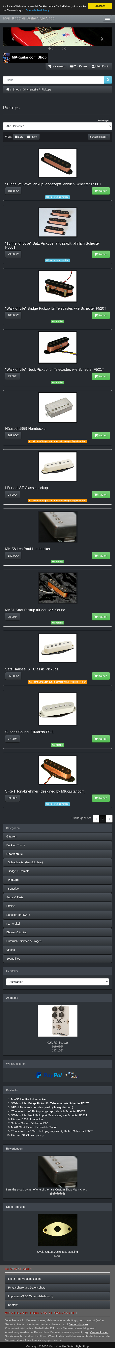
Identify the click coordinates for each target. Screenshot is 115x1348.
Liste (19, 136)
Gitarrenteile (30, 89)
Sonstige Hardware (18, 914)
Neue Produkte (15, 1206)
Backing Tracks (15, 845)
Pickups (46, 89)
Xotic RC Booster (57, 1042)
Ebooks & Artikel (16, 932)
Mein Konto (100, 66)
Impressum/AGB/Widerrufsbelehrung (31, 1296)
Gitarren (11, 836)
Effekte (10, 906)
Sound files (13, 958)
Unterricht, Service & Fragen (24, 941)
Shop (16, 89)
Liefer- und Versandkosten (24, 1278)
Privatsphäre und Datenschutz (26, 1287)
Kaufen (101, 191)
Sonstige (12, 888)
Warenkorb (56, 66)
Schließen (100, 6)
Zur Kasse (78, 66)
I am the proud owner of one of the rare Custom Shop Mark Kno (45, 1189)
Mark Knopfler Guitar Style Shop (28, 18)
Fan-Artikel (13, 923)
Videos (10, 949)
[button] (11, 36)
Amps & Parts (14, 897)
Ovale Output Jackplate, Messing (57, 1251)
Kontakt (12, 1305)
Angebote (12, 997)
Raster (32, 136)
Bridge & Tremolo (17, 871)
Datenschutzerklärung (38, 10)
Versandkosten (78, 1324)
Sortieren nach (99, 136)
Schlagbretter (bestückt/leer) (24, 862)
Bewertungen (14, 1148)
